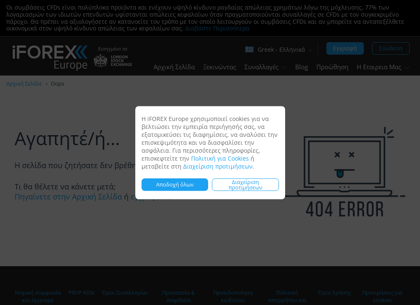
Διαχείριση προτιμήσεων (218, 166)
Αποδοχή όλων (175, 184)
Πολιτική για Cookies (220, 158)
